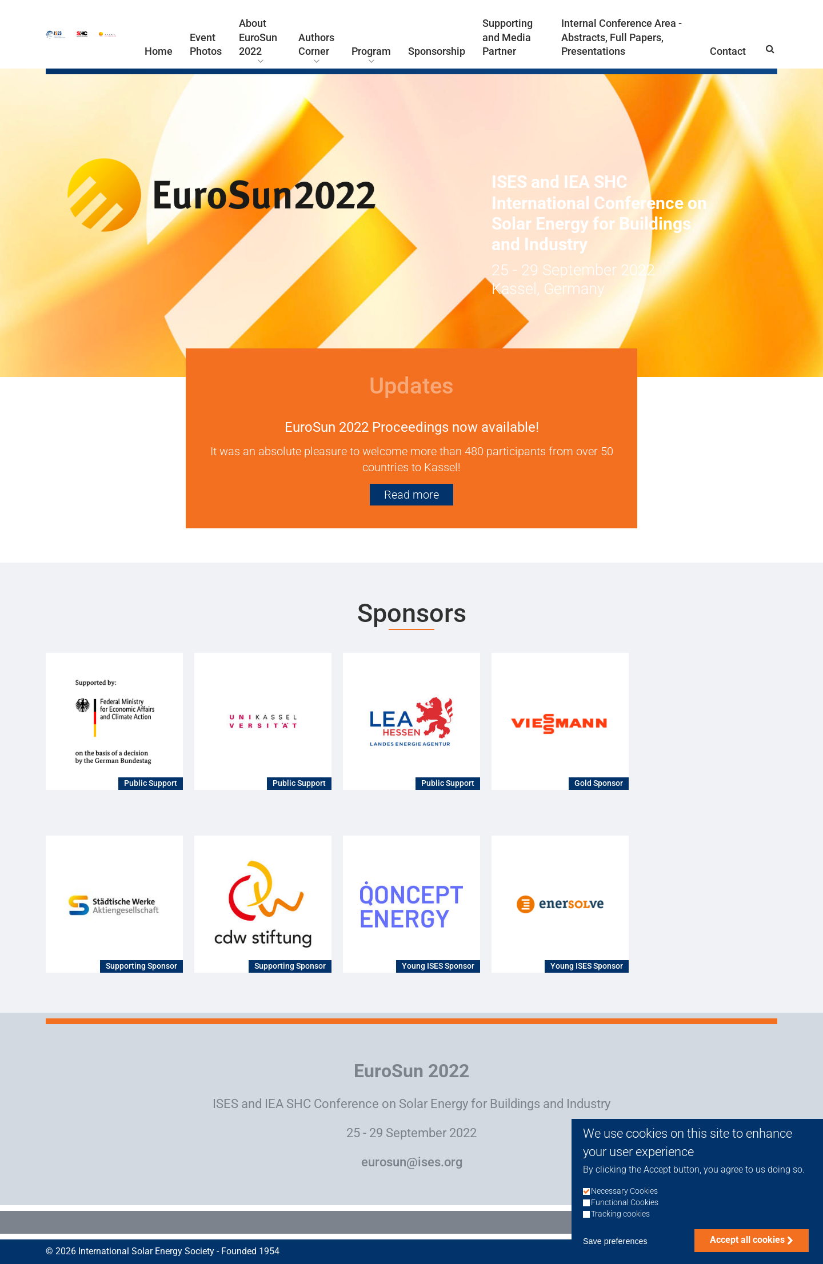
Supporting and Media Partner (507, 37)
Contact (728, 51)
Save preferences (615, 1254)
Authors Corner (316, 45)
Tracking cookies (620, 1227)
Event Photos (206, 45)
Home (159, 51)
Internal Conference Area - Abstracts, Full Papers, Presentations (621, 37)
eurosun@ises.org (411, 1162)
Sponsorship (436, 51)
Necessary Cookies (624, 1204)
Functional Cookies (624, 1215)
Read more (411, 494)
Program (371, 51)
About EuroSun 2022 (258, 37)
